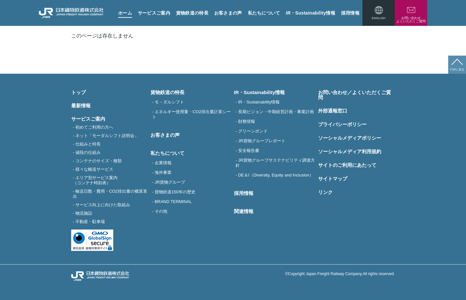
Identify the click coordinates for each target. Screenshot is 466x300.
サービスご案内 (154, 13)
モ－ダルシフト (169, 102)
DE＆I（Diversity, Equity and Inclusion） (276, 175)
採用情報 (350, 13)
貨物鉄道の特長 (192, 13)
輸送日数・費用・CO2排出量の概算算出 (110, 194)
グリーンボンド (253, 131)
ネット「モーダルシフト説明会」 (107, 135)
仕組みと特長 (88, 144)
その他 (161, 211)
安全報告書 (248, 150)
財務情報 (246, 121)
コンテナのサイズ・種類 (98, 160)
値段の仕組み (88, 152)
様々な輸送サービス (94, 169)
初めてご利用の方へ (94, 127)
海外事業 (163, 172)
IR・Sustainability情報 (310, 13)
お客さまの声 (228, 13)
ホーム (125, 13)
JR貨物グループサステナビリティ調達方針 (275, 163)
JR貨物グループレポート (261, 140)
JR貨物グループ (170, 182)
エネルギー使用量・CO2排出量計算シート (191, 114)
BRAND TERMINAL (173, 201)
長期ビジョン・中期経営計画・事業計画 (276, 111)
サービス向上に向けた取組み (102, 204)
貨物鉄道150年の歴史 (175, 191)
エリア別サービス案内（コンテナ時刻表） (95, 180)
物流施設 (83, 213)
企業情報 (163, 162)
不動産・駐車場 (90, 221)
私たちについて (264, 13)
